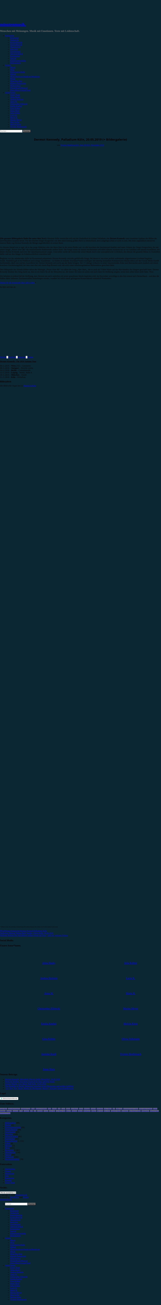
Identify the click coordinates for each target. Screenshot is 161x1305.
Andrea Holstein (16, 99)
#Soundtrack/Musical (19, 88)
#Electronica (15, 86)
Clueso (68, 1109)
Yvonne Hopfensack (18, 127)
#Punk (12, 79)
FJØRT (155, 1109)
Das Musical (74, 1109)
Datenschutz (10, 1169)
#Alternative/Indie (17, 72)
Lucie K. (13, 115)
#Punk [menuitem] (12, 1252)
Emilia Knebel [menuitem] (16, 1279)
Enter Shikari (108, 1109)
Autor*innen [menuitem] (10, 1265)
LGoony (45, 1111)
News (7, 1148)
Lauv (35, 1111)
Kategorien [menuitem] (9, 1208)
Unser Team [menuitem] (15, 1268)
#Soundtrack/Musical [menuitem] (19, 1261)
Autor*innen (10, 92)
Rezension (14, 38)
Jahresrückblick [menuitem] (16, 1227)
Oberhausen (87, 1111)
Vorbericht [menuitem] (14, 1213)
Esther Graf (119, 1109)
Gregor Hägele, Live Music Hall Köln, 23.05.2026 (25, 1084)
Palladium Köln (40, 931)
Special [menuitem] (13, 1231)
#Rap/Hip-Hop (16, 81)
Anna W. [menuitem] (13, 1274)
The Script (100, 1111)
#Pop (12, 70)
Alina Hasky (15, 97)
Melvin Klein (15, 124)
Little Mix (52, 1111)
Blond (49, 1109)
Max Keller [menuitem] (14, 1295)
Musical (68, 1111)
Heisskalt (9, 1111)
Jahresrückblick (16, 54)
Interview (14, 49)
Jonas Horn (14, 111)
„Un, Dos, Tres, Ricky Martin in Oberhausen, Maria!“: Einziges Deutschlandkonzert (39, 1088)
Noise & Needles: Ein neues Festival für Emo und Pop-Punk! (30, 1082)
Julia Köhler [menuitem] (15, 1286)
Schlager (93, 1111)
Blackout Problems (41, 1109)
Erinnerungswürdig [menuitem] (18, 1233)
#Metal (13, 74)
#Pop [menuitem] (12, 1243)
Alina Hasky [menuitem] (15, 1270)
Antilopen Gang (26, 1109)
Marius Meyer (16, 120)
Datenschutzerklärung (10, 1098)
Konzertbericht (16, 42)
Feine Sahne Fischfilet (145, 1109)
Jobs (7, 1176)
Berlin (33, 1109)
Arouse (26, 1197)
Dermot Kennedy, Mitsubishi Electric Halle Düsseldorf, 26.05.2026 (32, 1079)
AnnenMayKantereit (14, 1109)
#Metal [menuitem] (13, 1247)
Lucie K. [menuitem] (13, 1288)
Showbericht (15, 47)
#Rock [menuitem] (12, 1240)
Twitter (30, 357)
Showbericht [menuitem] (15, 1220)
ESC (113, 1109)
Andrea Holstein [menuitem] (16, 1272)
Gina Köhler (15, 108)
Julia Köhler (15, 113)
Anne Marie (3, 1109)
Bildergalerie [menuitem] (15, 1236)
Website (3, 357)
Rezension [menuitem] (14, 1211)
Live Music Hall (61, 1111)
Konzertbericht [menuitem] (16, 1215)
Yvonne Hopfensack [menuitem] (18, 1299)
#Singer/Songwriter (18, 83)
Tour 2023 (107, 1111)
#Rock (12, 67)
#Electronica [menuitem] (15, 1258)
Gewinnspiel (15, 51)
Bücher (8, 1125)
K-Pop (21, 1111)
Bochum (54, 1109)
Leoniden (40, 1111)
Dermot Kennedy (27, 931)
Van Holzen (124, 1111)
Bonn (59, 1109)
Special (13, 58)
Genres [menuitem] (8, 1238)
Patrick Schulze (30, 386)
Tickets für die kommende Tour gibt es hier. (17, 283)
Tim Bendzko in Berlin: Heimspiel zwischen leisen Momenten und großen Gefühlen (39, 1086)
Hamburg (3, 1111)
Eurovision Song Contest (130, 1109)
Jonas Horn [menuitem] (14, 1283)
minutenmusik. (13, 24)
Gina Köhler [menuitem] (15, 1281)
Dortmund (87, 1109)
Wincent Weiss (154, 1111)
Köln (31, 1111)
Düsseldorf (99, 1109)
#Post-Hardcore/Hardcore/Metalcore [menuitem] (25, 1249)
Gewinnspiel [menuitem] (15, 1224)
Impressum (9, 1173)
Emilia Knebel (16, 106)
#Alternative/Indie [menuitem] (17, 1245)
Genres (8, 65)
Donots (81, 1109)
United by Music (116, 1111)
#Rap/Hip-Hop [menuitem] (16, 1254)
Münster (80, 1111)
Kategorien (9, 36)
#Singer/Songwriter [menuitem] (18, 1256)
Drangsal (93, 1109)
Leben (7, 1143)
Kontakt (8, 1180)
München (74, 1111)
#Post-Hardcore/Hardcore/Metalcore (25, 76)
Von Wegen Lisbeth (135, 1111)
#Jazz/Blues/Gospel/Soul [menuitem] (20, 1263)
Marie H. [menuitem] (13, 1290)
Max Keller (14, 122)
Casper (63, 1109)
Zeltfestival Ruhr (5, 1113)
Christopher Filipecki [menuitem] (18, 1277)
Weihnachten (145, 1111)
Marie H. (13, 117)
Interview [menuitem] (14, 1222)
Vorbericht (14, 40)
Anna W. (13, 102)
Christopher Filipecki (18, 104)
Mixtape (8, 1146)
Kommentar (15, 56)
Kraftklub (26, 1111)
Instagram (22, 357)
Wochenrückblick (12, 1159)
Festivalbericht (16, 45)
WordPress (14, 1197)
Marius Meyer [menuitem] (16, 1293)
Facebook (12, 357)
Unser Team (15, 95)
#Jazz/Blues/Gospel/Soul (20, 90)
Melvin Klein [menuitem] (15, 1297)
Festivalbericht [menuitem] (16, 1217)
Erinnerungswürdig (18, 61)
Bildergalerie (15, 63)
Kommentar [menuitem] (15, 1229)
